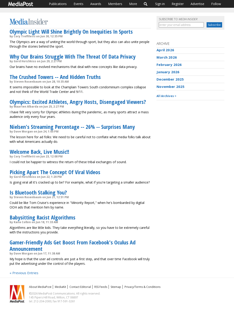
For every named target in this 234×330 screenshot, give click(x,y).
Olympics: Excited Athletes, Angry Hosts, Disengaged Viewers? (78, 101)
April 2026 (165, 50)
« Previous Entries (24, 272)
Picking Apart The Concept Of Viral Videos (55, 172)
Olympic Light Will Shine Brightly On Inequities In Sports (71, 31)
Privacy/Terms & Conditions (142, 287)
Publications (58, 4)
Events (78, 4)
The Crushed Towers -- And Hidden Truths (55, 77)
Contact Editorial (80, 287)
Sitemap (116, 287)
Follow (216, 4)
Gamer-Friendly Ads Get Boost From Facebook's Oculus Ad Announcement (73, 245)
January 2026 (168, 72)
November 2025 (170, 86)
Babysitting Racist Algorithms (42, 217)
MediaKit (60, 287)
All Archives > (166, 96)
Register (178, 4)
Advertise (197, 4)
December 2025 (170, 79)
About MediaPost (40, 287)
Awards (95, 4)
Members (115, 4)
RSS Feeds (100, 287)
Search (146, 4)
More (133, 4)
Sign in (160, 4)
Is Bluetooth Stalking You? (38, 192)
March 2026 (167, 57)
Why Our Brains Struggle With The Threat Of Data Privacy (73, 56)
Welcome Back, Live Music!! (39, 151)
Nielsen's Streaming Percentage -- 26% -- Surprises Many (72, 126)
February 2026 (169, 64)
